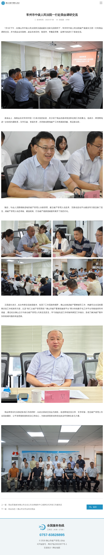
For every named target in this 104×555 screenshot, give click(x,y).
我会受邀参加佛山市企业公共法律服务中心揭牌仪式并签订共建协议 (35, 505)
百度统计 (48, 548)
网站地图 (56, 548)
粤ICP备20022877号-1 (57, 544)
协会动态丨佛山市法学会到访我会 (21, 509)
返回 (95, 507)
